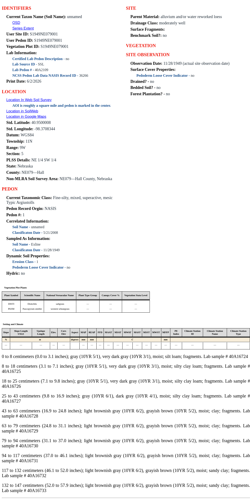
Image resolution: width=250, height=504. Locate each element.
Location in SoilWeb (22, 111)
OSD (16, 23)
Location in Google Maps (26, 116)
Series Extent (23, 28)
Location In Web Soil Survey (29, 100)
